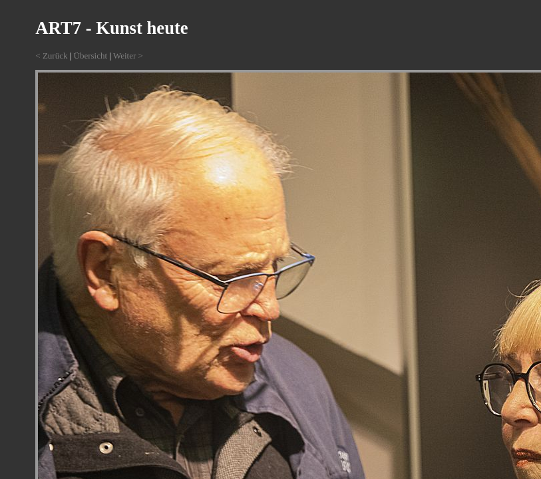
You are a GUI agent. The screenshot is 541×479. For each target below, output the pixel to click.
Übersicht (91, 56)
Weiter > (128, 56)
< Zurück (51, 56)
